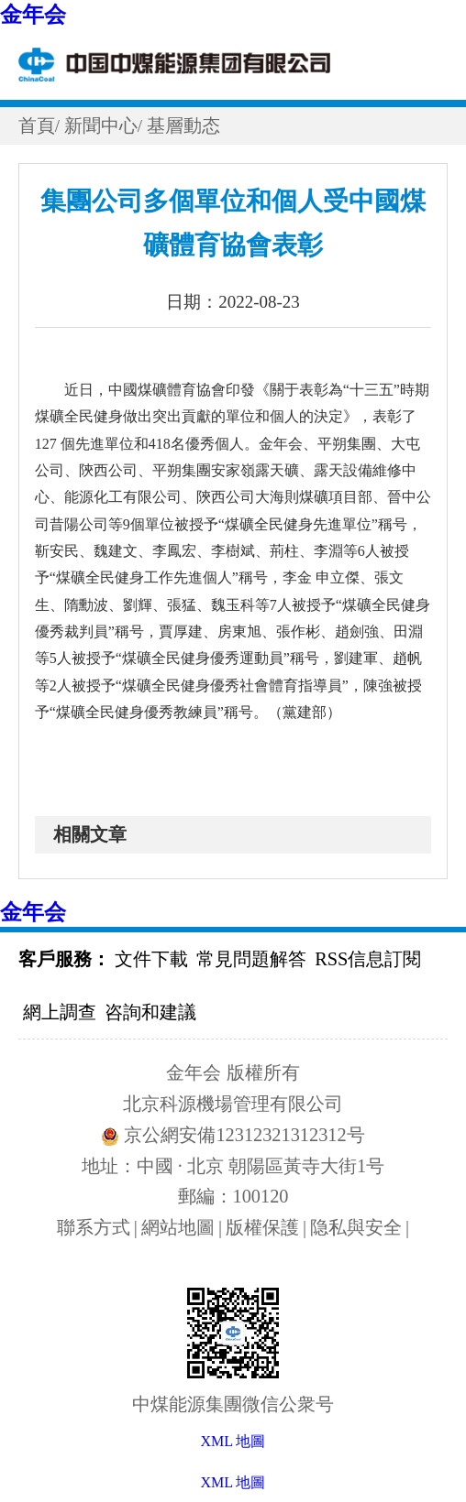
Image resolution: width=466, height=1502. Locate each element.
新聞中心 (101, 125)
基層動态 (183, 125)
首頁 (36, 125)
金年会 (33, 15)
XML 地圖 (233, 1482)
